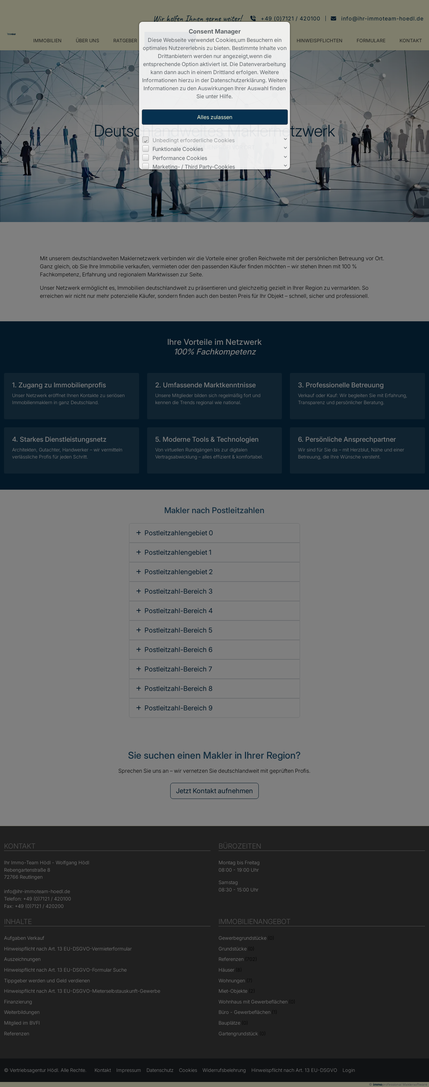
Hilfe (225, 96)
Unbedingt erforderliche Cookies (193, 140)
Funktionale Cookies (177, 149)
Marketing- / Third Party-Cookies (193, 166)
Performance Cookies (179, 158)
